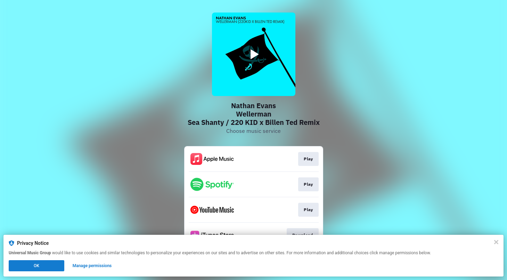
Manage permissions (92, 265)
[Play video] (254, 54)
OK (36, 265)
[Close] (496, 242)
